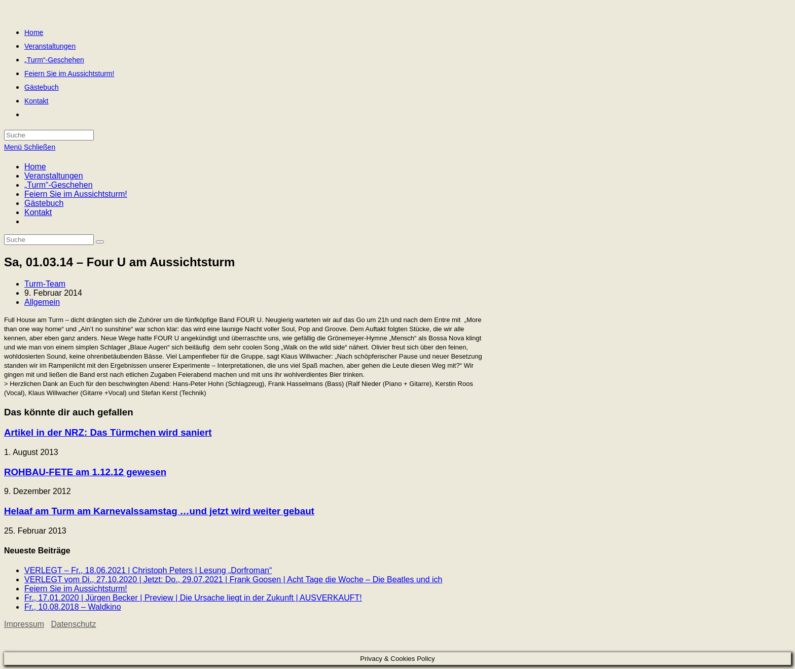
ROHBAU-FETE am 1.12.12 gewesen (85, 472)
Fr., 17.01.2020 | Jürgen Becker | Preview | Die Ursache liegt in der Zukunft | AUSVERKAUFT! (193, 597)
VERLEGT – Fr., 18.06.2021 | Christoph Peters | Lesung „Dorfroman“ (148, 570)
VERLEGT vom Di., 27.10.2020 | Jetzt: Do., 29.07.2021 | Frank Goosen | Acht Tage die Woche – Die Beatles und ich (233, 579)
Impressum (24, 624)
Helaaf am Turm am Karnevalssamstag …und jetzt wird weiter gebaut (159, 511)
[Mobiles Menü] (29, 147)
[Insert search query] (49, 239)
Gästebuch (43, 203)
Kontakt (38, 212)
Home (35, 166)
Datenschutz (73, 624)
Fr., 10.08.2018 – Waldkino (72, 607)
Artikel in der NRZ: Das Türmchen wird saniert (107, 432)
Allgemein (42, 302)
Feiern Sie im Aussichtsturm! (75, 194)
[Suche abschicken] (100, 241)
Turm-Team (44, 283)
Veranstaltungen (53, 175)
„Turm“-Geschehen (58, 185)
